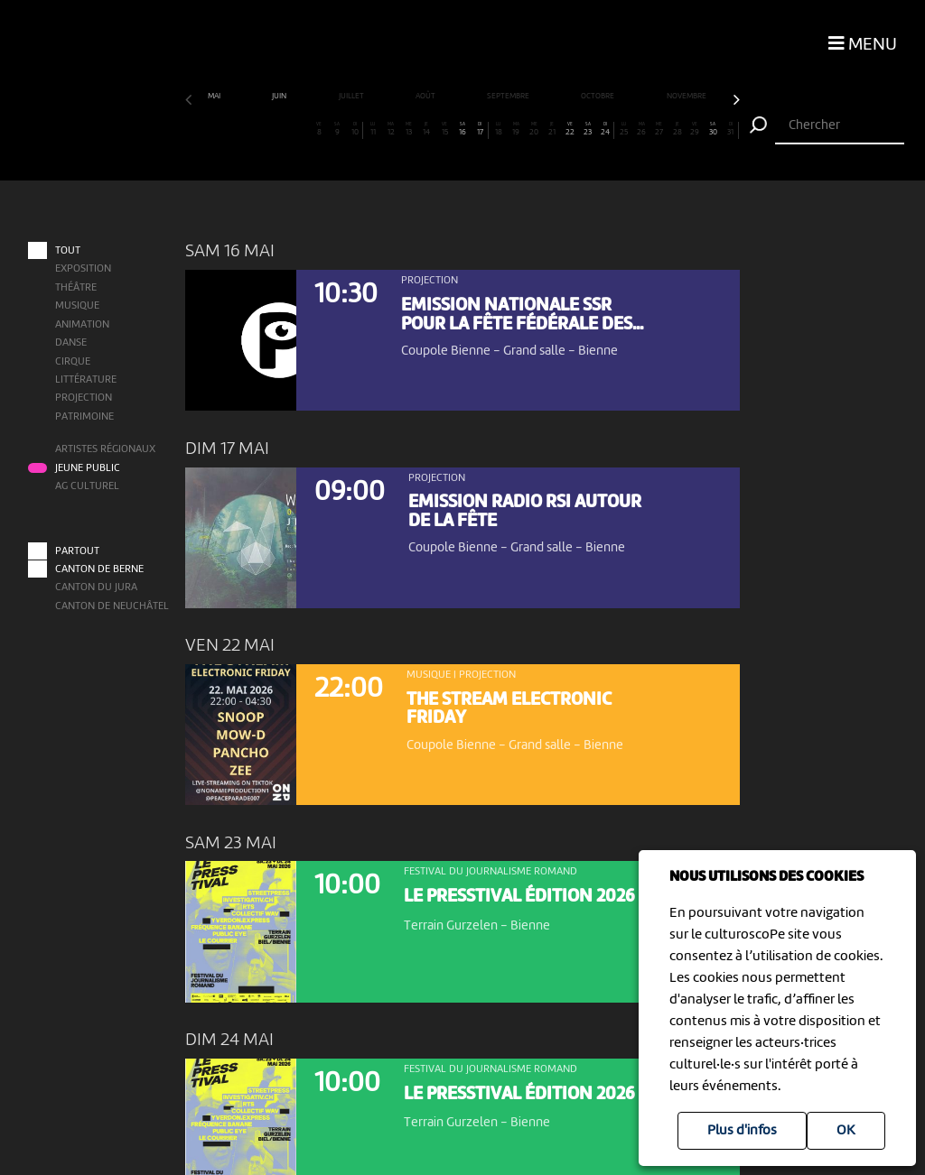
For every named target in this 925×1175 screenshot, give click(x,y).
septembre (509, 96)
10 (354, 129)
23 (587, 129)
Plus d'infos (742, 1131)
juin (280, 96)
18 (498, 129)
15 (444, 129)
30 (713, 129)
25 (623, 129)
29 (695, 129)
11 (373, 129)
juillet (352, 96)
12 (390, 129)
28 (676, 129)
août (426, 96)
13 (408, 129)
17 (479, 129)
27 (659, 129)
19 (516, 129)
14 (426, 129)
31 (730, 129)
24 (604, 129)
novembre (687, 96)
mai (215, 96)
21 (552, 129)
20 (534, 129)
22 (570, 129)
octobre (598, 96)
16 (462, 129)
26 (641, 129)
